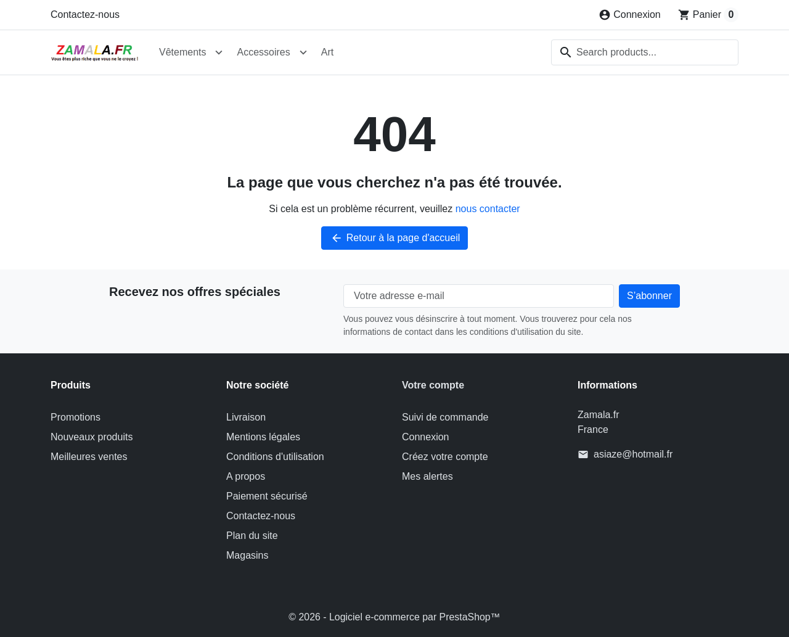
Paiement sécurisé (267, 496)
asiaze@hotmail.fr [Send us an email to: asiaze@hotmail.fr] (633, 454)
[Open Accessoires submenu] (303, 52)
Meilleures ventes (89, 456)
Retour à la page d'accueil (394, 238)
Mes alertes (427, 476)
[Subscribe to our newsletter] (649, 296)
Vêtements (182, 52)
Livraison (246, 417)
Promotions (75, 417)
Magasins (247, 555)
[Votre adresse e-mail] (478, 296)
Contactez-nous (85, 14)
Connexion (425, 437)
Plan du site (252, 535)
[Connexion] (629, 14)
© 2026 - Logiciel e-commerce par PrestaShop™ (394, 617)
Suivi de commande (445, 417)
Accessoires (263, 52)
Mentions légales (263, 437)
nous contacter (488, 208)
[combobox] (644, 52)
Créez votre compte (445, 456)
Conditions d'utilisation (275, 456)
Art (327, 52)
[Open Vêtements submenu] (219, 52)
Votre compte (433, 385)
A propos (245, 476)
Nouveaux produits (92, 437)
